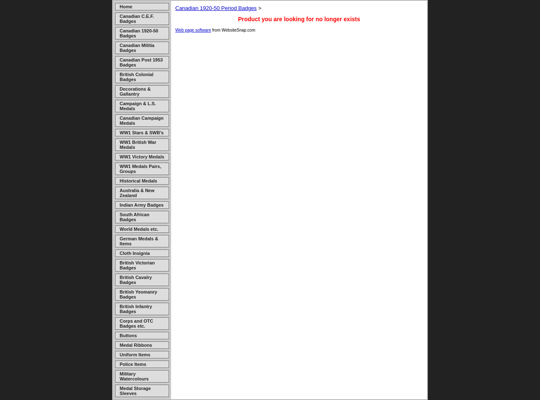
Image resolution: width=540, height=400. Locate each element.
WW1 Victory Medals (142, 156)
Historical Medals (138, 180)
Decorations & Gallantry (135, 91)
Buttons (128, 335)
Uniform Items (135, 354)
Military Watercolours (134, 376)
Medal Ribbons (136, 345)
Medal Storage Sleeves (135, 391)
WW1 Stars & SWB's (142, 132)
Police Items (133, 364)
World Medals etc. (139, 229)
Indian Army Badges (142, 204)
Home (126, 6)
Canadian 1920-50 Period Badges (216, 8)
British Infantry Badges (136, 309)
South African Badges (135, 217)
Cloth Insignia (135, 253)
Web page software (193, 30)
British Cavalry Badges (136, 280)
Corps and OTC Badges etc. (136, 323)
